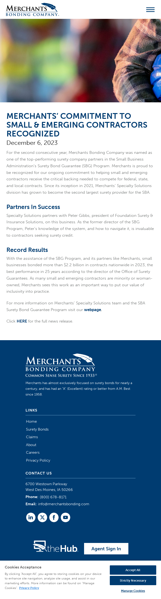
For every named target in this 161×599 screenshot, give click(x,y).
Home (31, 421)
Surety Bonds (37, 429)
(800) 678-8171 (53, 497)
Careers (33, 452)
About (31, 445)
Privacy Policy (38, 460)
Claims (32, 437)
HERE (22, 321)
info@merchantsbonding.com (63, 504)
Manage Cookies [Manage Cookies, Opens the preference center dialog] (133, 591)
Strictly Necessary (133, 580)
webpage (92, 309)
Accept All (133, 570)
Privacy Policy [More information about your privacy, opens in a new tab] (29, 588)
